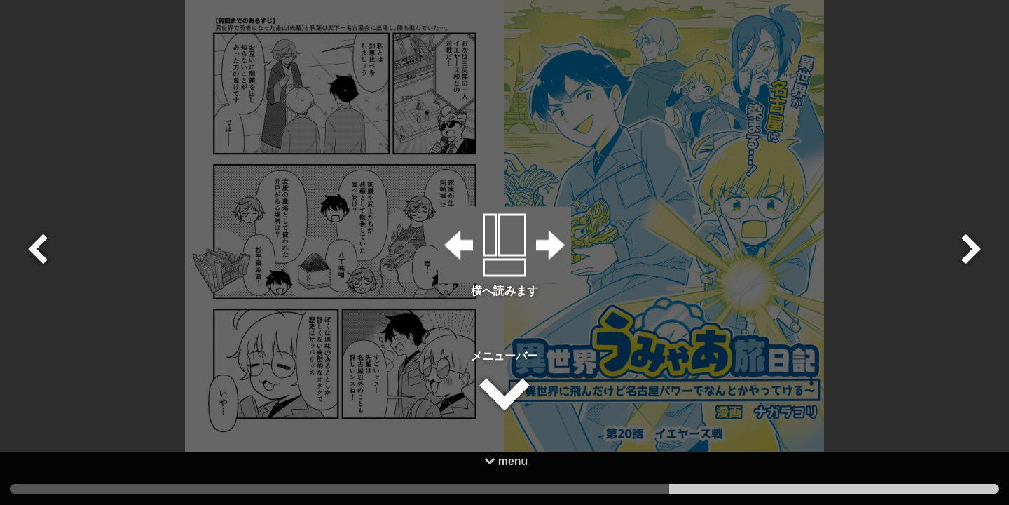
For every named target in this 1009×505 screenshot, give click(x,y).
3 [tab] (174, 489)
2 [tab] (504, 489)
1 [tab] (833, 489)
